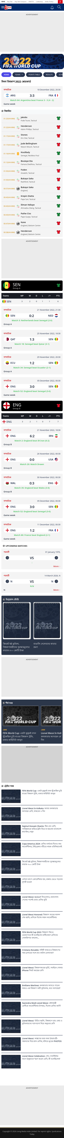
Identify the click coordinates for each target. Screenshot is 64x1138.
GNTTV (31, 1)
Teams (18, 74)
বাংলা (3, 1)
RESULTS (49, 74)
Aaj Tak (9, 1)
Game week (9, 104)
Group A (8, 324)
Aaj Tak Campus (20, 1)
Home (6, 74)
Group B (8, 444)
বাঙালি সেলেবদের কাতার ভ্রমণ (44, 645)
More (57, 566)
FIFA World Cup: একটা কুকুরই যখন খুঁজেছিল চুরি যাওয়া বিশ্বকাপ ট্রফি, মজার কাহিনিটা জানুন (19, 736)
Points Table (34, 74)
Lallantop (39, 1)
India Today (49, 1)
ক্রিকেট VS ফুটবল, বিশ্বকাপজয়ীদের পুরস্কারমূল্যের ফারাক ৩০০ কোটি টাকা (16, 647)
